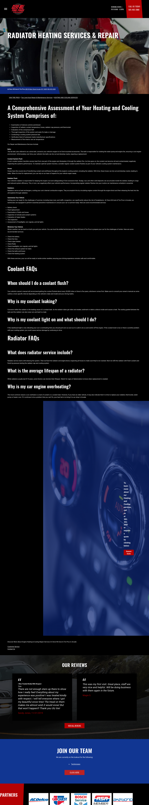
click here (74, 772)
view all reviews (74, 725)
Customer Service (13, 647)
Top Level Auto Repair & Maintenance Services (36, 98)
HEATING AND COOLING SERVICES (66, 98)
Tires (19, 686)
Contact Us (11, 649)
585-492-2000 (133, 9)
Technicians (75, 764)
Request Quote (128, 552)
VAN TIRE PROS (14, 98)
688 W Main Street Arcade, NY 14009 (36, 89)
